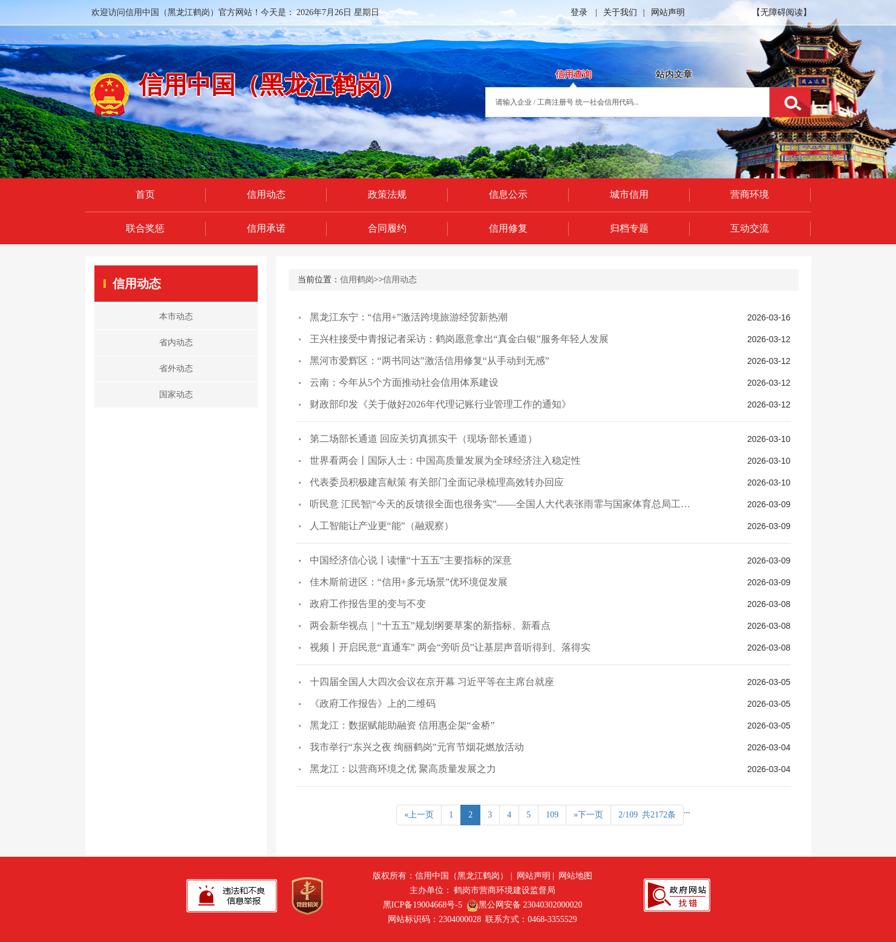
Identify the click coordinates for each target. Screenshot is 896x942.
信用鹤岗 (357, 279)
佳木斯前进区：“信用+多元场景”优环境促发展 (409, 582)
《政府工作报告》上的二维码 (373, 703)
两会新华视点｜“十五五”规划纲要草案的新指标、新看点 (430, 625)
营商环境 (749, 194)
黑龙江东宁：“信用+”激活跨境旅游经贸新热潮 (409, 317)
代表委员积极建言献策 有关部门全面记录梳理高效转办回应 (437, 482)
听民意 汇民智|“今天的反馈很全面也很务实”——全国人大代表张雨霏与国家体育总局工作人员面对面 (524, 504)
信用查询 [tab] (573, 74)
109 (552, 814)
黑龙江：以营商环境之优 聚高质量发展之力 (403, 769)
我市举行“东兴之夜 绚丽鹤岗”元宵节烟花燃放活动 (417, 747)
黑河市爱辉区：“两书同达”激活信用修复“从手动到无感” (429, 361)
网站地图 (575, 875)
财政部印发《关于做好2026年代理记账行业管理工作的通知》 (440, 404)
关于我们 (620, 12)
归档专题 (629, 228)
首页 (145, 194)
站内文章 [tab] (674, 74)
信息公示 (508, 194)
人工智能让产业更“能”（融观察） (382, 526)
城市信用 (629, 194)
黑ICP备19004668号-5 (422, 904)
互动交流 (749, 228)
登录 (579, 12)
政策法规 (387, 194)
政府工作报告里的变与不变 (368, 604)
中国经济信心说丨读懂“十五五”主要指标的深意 (411, 560)
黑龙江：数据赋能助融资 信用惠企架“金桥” (402, 725)
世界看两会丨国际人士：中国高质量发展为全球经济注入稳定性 (445, 460)
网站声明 (668, 12)
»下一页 (588, 814)
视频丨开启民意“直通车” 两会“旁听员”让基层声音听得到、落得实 (450, 647)
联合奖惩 (145, 228)
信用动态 (266, 194)
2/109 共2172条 (647, 814)
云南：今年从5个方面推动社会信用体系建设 (404, 382)
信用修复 (508, 228)
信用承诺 (266, 228)
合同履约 (387, 228)
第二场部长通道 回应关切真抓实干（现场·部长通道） (423, 439)
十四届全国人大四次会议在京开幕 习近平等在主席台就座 (432, 682)
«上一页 (419, 814)
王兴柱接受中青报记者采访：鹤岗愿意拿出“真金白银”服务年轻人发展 (459, 339)
